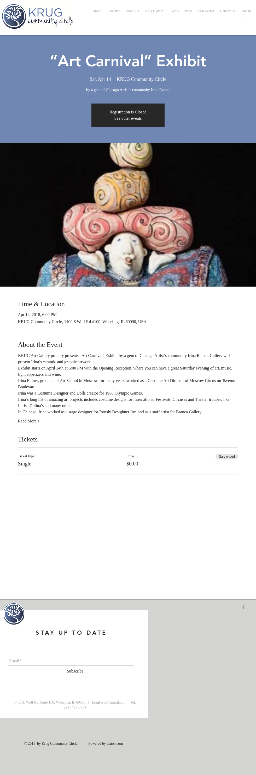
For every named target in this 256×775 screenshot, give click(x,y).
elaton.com (115, 744)
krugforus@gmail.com (109, 702)
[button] (206, 11)
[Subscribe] (75, 671)
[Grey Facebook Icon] (243, 607)
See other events (128, 118)
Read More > (29, 421)
